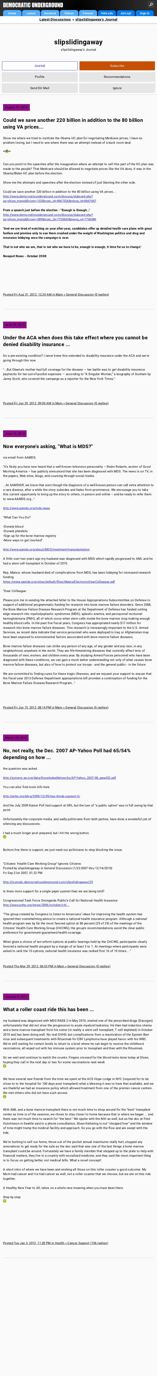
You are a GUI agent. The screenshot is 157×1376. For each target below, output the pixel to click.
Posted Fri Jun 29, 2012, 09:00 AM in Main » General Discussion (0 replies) (56, 403)
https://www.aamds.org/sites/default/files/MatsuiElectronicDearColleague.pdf (59, 582)
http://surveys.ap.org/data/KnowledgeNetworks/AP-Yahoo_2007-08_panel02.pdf (59, 778)
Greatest (50, 13)
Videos (69, 13)
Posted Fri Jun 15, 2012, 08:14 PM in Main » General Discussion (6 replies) (55, 707)
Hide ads (107, 13)
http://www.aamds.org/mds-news (26, 508)
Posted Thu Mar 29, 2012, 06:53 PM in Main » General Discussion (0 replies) (56, 966)
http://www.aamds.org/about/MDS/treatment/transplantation (46, 549)
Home (12, 13)
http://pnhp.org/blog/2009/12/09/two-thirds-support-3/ (41, 796)
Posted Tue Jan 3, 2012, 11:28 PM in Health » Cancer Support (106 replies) (55, 1243)
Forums (88, 13)
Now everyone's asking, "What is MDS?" (48, 446)
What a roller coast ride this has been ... (48, 1009)
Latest (31, 13)
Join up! (125, 13)
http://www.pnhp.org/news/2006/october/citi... (36, 905)
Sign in (144, 13)
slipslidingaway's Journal (96, 19)
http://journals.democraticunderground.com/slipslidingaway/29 (48, 882)
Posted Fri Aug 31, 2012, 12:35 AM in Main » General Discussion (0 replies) (56, 294)
